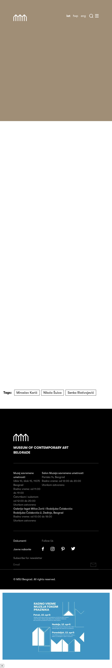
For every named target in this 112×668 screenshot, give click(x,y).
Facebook (43, 549)
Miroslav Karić (26, 393)
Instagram (53, 549)
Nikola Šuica (52, 393)
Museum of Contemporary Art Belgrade (40, 444)
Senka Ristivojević (81, 393)
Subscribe (93, 565)
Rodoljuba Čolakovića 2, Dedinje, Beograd (38, 512)
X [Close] (2, 665)
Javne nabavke (22, 549)
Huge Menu (97, 15)
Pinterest (63, 549)
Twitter (73, 549)
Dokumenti (19, 540)
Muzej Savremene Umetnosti (20, 18)
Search (91, 16)
